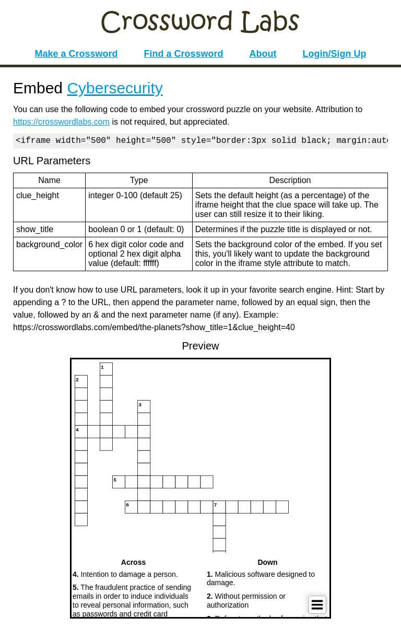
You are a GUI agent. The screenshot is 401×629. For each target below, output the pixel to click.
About (263, 54)
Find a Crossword (183, 54)
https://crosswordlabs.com (61, 121)
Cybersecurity (114, 87)
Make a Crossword (75, 54)
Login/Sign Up (335, 54)
